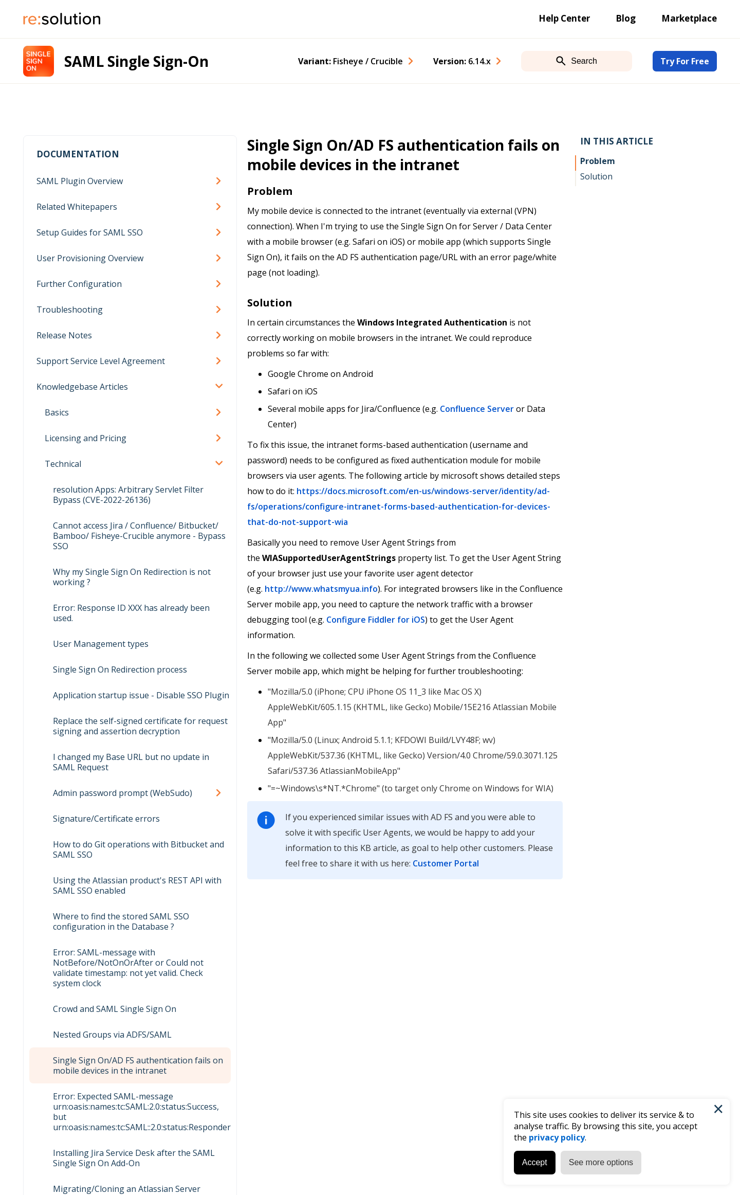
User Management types (101, 643)
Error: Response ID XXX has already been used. (131, 613)
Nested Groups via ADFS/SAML (112, 1034)
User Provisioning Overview (89, 258)
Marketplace (689, 18)
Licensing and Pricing (85, 438)
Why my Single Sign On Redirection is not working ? (132, 577)
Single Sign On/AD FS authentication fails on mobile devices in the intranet (138, 1065)
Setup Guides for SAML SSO (89, 232)
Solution (596, 176)
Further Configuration (79, 283)
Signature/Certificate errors (106, 818)
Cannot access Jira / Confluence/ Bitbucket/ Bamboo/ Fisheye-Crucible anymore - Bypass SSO (139, 536)
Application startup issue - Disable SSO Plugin (141, 695)
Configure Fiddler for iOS (375, 619)
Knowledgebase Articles (82, 386)
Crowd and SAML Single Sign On (114, 1009)
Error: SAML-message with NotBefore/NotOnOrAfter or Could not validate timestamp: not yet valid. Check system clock (128, 968)
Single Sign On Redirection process (120, 669)
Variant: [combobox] (350, 61)
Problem (597, 161)
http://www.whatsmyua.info (321, 588)
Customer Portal (446, 863)
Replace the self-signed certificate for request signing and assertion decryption (140, 726)
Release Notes (64, 335)
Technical (63, 463)
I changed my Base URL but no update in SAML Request (131, 762)
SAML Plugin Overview (79, 181)
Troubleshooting (69, 309)
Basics (57, 412)
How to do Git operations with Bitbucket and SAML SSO (138, 849)
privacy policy (557, 1137)
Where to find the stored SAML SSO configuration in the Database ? (121, 921)
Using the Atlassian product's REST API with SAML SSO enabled (137, 885)
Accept (534, 1162)
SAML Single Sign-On (136, 61)
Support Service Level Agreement (100, 361)
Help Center (564, 18)
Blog (626, 18)
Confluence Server (477, 408)
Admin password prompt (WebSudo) (122, 793)
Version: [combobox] (462, 61)
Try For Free (684, 61)
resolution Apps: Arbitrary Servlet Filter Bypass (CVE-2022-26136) (128, 494)
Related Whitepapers (76, 206)
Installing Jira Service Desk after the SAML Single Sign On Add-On (134, 1158)
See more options (601, 1162)
